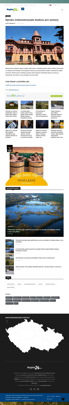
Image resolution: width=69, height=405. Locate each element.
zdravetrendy (10, 287)
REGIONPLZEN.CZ (14, 90)
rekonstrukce (10, 284)
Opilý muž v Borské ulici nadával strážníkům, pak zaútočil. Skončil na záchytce (11, 134)
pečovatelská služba (29, 284)
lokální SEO (34, 383)
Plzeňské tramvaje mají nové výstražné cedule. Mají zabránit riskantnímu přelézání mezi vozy (57, 134)
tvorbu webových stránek (27, 381)
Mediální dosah (42, 375)
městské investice (50, 284)
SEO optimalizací (42, 381)
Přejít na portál (56, 96)
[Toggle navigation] (22, 9)
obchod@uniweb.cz (46, 385)
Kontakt (21, 5)
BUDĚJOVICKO (11, 226)
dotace (19, 284)
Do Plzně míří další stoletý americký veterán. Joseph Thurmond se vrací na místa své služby (27, 134)
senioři (40, 284)
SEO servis (32, 5)
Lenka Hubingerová (10, 23)
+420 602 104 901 (23, 385)
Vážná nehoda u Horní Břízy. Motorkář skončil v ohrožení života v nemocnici (56, 114)
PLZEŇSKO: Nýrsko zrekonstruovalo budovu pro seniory (20, 85)
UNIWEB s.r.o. (17, 379)
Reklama (26, 5)
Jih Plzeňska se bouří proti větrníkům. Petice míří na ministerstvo (35, 258)
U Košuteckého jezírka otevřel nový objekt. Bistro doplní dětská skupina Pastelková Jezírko (27, 114)
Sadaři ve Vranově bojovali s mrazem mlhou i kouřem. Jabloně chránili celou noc (41, 134)
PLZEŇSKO (8, 16)
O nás (16, 5)
